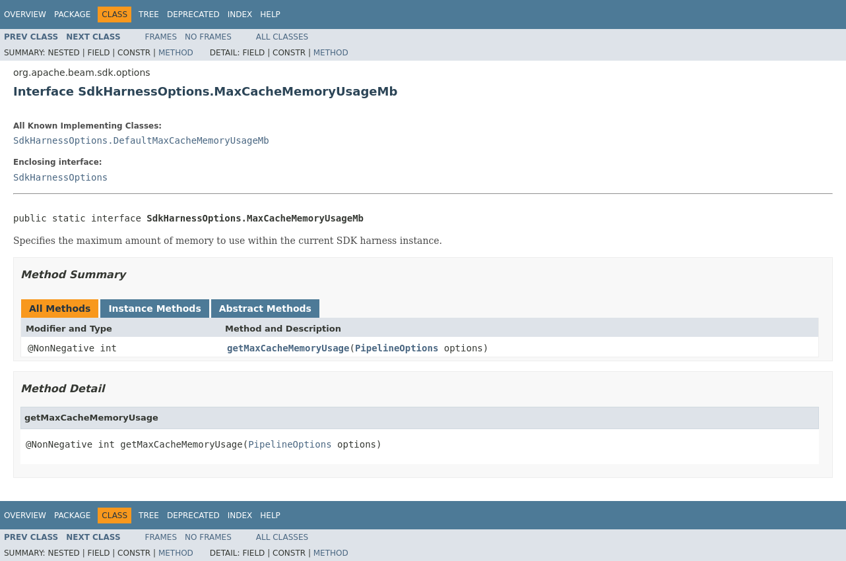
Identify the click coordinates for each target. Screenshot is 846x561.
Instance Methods (154, 308)
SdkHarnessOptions (60, 177)
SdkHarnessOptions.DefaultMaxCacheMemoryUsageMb (141, 140)
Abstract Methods (265, 308)
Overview (25, 14)
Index (240, 14)
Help (270, 14)
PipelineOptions (396, 348)
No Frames (208, 37)
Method (175, 52)
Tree (149, 14)
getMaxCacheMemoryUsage (288, 348)
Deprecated (193, 14)
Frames (161, 37)
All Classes (282, 37)
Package (72, 14)
